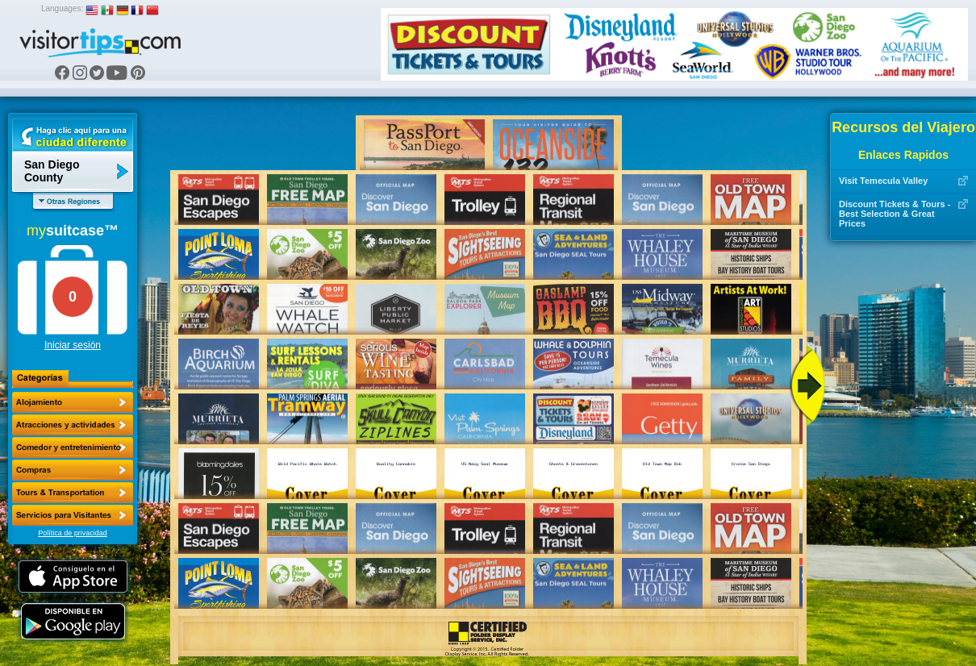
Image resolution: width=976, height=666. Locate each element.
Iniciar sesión (72, 345)
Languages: (62, 8)
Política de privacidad (72, 533)
